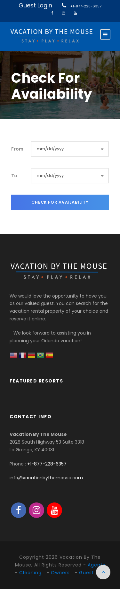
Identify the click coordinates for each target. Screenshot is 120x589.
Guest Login (35, 5)
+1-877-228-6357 (85, 6)
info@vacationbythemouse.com (46, 477)
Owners (60, 572)
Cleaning (30, 572)
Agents (96, 565)
